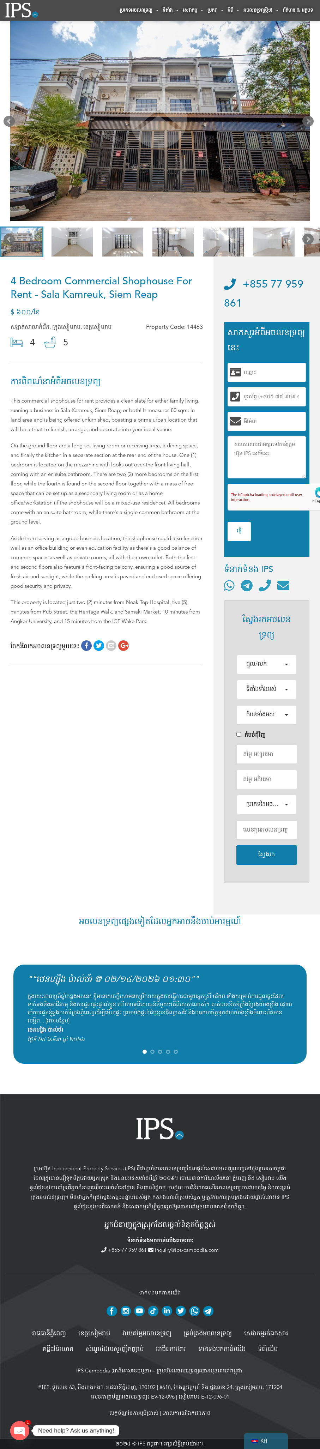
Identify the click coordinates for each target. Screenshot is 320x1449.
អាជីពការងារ (171, 1349)
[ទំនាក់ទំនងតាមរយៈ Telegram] (247, 585)
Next (309, 123)
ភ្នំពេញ (239, 1178)
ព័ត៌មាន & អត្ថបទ (298, 10)
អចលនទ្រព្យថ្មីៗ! (261, 11)
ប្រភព (215, 11)
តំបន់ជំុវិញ (251, 735)
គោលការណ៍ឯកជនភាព (186, 1413)
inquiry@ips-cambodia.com (183, 1250)
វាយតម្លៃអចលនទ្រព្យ (146, 1333)
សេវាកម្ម (193, 11)
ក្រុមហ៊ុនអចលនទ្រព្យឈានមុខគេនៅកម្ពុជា (199, 1371)
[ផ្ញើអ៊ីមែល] (283, 585)
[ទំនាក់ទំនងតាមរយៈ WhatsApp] (229, 585)
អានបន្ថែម (57, 1020)
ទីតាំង (171, 11)
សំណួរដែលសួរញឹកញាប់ (115, 1349)
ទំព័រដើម (268, 1349)
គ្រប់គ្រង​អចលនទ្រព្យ (208, 1333)
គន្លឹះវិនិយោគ (58, 1349)
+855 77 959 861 (124, 1250)
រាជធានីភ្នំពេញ (49, 1333)
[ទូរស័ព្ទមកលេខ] (265, 585)
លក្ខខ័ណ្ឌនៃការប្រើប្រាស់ (133, 1413)
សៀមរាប (265, 1178)
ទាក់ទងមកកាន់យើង (222, 1349)
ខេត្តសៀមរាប (94, 1333)
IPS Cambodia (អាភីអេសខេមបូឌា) (113, 1371)
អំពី (234, 11)
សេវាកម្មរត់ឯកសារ (266, 1333)
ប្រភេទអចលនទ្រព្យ (139, 11)
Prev (11, 123)
